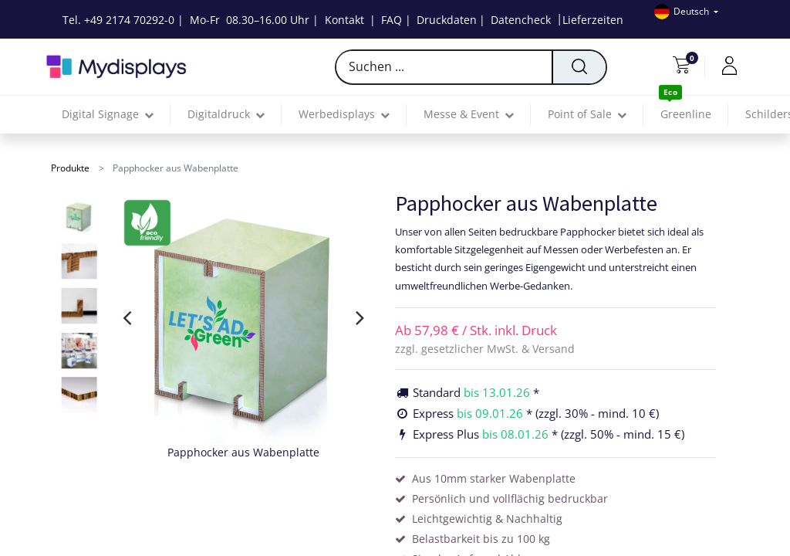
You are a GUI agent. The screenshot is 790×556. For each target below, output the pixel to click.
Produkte (70, 168)
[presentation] (127, 317)
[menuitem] (685, 115)
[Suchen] (579, 67)
